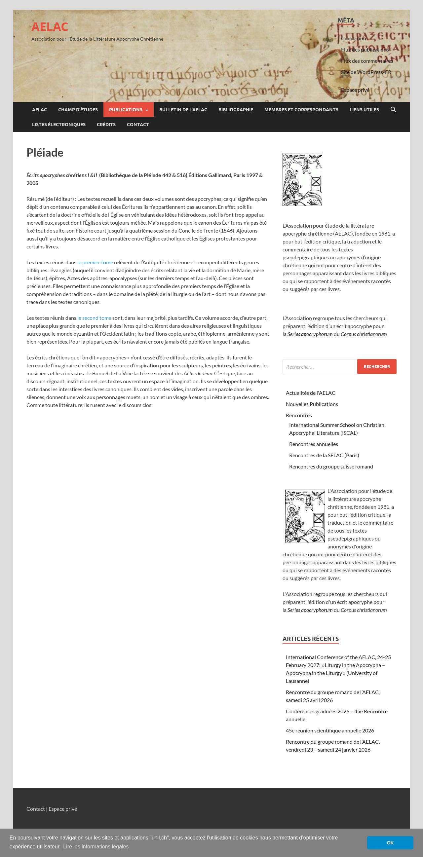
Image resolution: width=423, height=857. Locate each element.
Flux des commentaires (367, 60)
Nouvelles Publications (312, 404)
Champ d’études (78, 109)
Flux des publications (365, 49)
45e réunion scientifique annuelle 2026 (330, 730)
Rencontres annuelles (313, 444)
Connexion (353, 38)
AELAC (49, 27)
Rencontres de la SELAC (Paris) (324, 455)
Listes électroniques (59, 124)
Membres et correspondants (301, 109)
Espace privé (355, 90)
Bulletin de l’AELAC (183, 109)
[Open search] (393, 109)
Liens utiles (364, 109)
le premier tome (95, 262)
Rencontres (299, 415)
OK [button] (390, 842)
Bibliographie (235, 109)
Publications (125, 109)
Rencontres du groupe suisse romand (331, 466)
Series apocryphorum (310, 334)
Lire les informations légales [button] (96, 846)
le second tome (94, 318)
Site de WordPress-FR (366, 72)
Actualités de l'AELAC (310, 393)
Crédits (106, 124)
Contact (138, 124)
